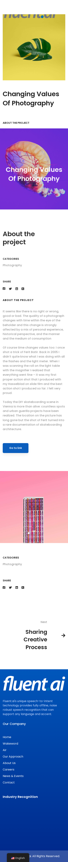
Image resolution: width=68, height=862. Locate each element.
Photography (12, 271)
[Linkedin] (16, 587)
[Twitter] (10, 587)
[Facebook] (4, 587)
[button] (28, 538)
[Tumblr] (23, 587)
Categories (11, 264)
